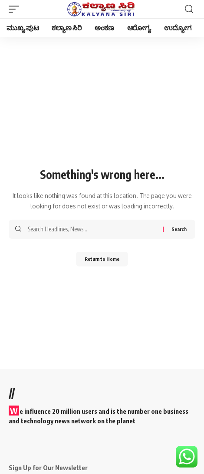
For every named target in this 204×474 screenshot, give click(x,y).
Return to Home (102, 259)
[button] (16, 9)
